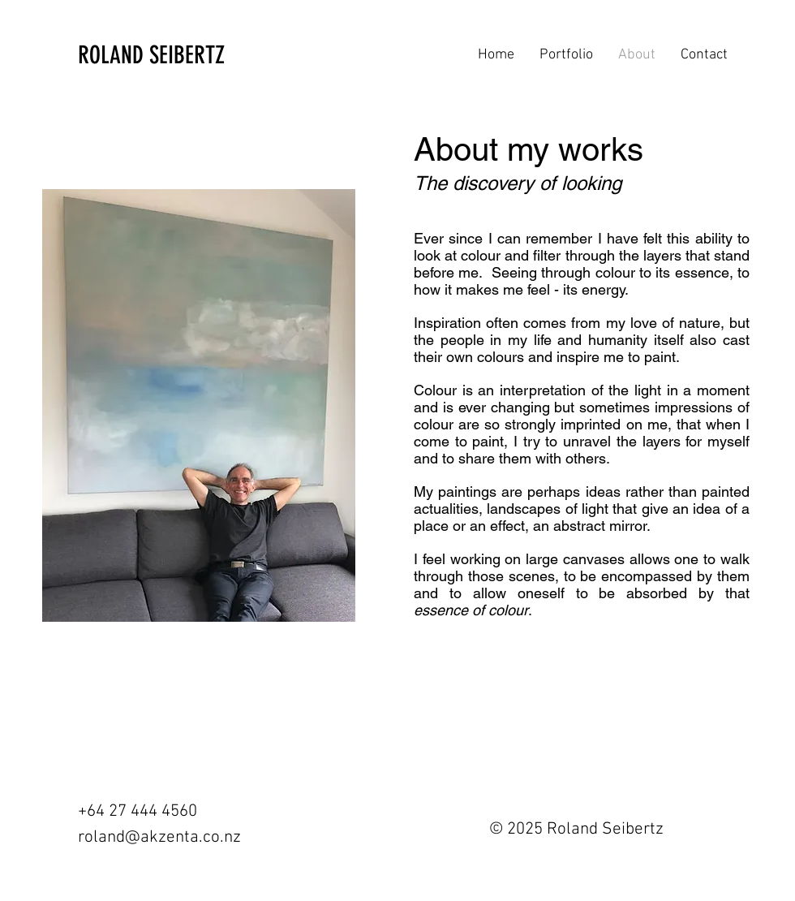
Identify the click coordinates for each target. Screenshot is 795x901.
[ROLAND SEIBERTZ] (164, 55)
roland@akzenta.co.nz (159, 837)
